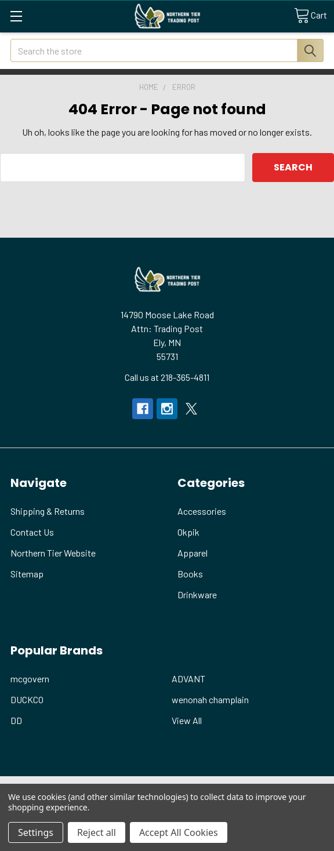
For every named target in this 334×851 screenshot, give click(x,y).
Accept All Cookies (178, 832)
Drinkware (197, 594)
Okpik (188, 531)
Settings (35, 832)
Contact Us (32, 531)
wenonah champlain (210, 699)
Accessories (201, 511)
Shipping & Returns (47, 511)
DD (16, 720)
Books (190, 573)
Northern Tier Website (53, 552)
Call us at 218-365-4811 (167, 377)
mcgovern (29, 678)
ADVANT (188, 678)
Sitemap (26, 573)
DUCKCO (26, 699)
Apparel (192, 552)
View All (187, 720)
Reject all (96, 832)
